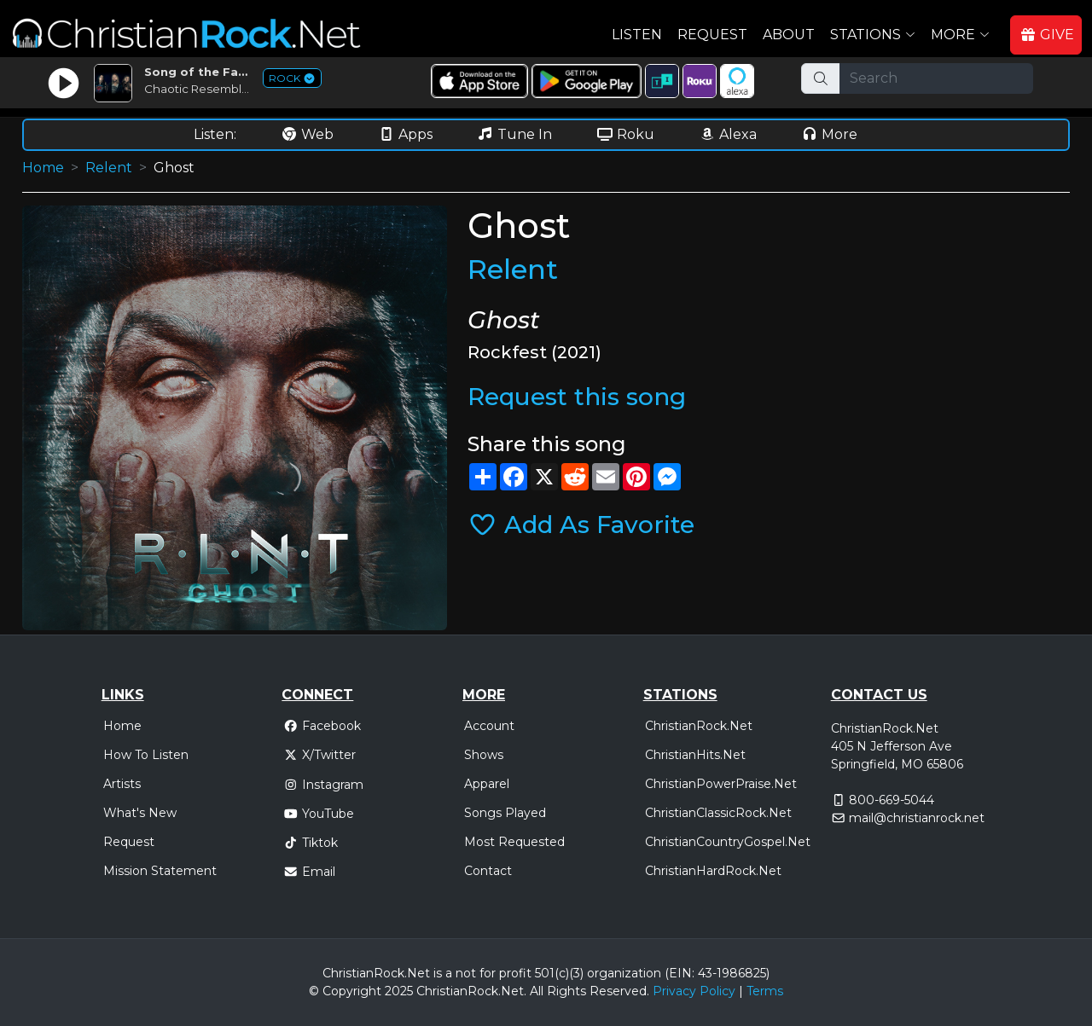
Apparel (486, 784)
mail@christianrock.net (917, 818)
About (789, 34)
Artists (122, 784)
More (829, 134)
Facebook (322, 726)
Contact (488, 871)
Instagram (323, 785)
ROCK (292, 78)
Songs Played (505, 813)
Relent (108, 167)
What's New (140, 813)
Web (307, 134)
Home (43, 167)
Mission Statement (160, 871)
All (536, 991)
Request (712, 34)
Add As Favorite (581, 524)
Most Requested (514, 842)
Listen (637, 34)
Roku (625, 134)
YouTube (318, 814)
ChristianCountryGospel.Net (727, 842)
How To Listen (146, 755)
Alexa (728, 134)
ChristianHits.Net (695, 755)
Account (489, 726)
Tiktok (310, 843)
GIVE (1046, 34)
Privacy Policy (694, 991)
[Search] (936, 78)
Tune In (514, 134)
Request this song (577, 396)
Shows (483, 755)
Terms (764, 991)
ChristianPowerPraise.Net (721, 784)
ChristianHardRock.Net (713, 871)
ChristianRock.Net (698, 726)
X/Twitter (319, 755)
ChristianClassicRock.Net (718, 813)
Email (309, 872)
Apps (405, 134)
